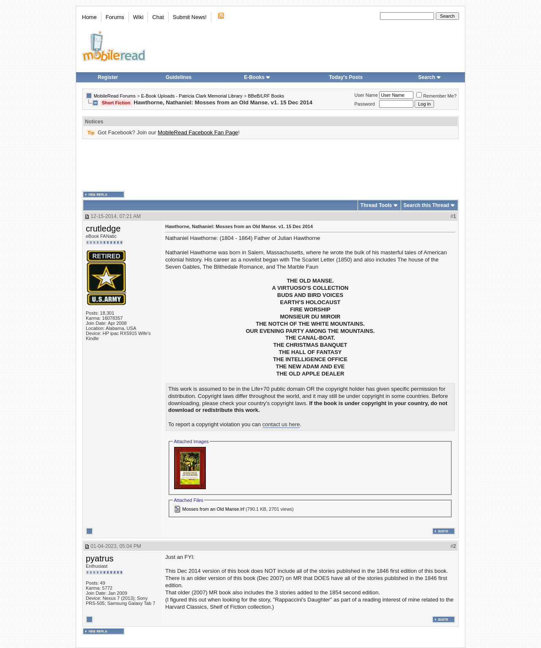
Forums (115, 17)
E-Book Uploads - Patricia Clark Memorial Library (192, 95)
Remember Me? (436, 95)
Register (108, 77)
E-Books (257, 77)
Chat (158, 17)
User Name (366, 95)
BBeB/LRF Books (266, 95)
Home (89, 17)
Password (365, 103)
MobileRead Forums (115, 95)
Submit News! (190, 17)
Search (429, 77)
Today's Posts (346, 77)
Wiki (138, 17)
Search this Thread (426, 205)
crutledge (103, 228)
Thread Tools (376, 205)
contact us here (281, 424)
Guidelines (178, 77)
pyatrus (100, 558)
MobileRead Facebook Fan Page (198, 132)
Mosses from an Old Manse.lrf (213, 509)
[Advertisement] (270, 165)
